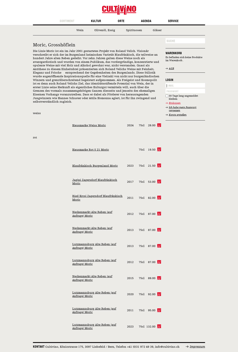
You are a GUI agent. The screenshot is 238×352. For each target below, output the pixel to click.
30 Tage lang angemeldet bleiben (183, 97)
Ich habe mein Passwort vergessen (182, 109)
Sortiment (67, 21)
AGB (171, 68)
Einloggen (175, 103)
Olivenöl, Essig (104, 30)
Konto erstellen (178, 115)
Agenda (146, 21)
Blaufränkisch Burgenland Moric (95, 165)
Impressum (197, 346)
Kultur (96, 21)
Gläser (157, 30)
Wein (80, 30)
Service (173, 21)
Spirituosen (134, 30)
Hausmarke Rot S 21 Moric (90, 149)
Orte (121, 21)
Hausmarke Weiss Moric (89, 125)
